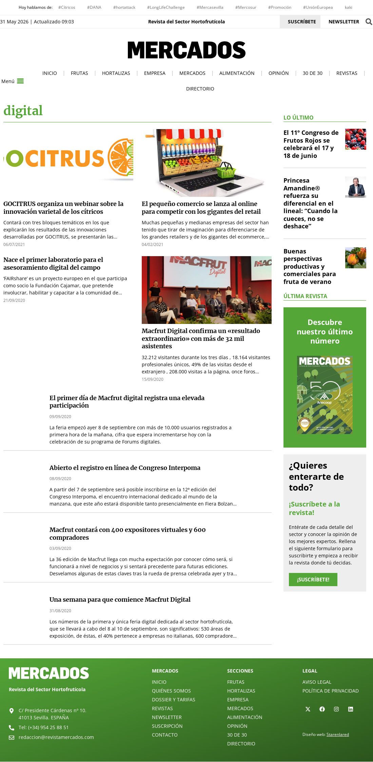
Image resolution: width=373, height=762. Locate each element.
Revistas (346, 73)
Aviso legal (316, 682)
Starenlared (338, 735)
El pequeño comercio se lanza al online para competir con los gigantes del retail (201, 208)
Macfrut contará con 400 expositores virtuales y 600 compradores (128, 534)
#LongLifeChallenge (166, 7)
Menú (8, 81)
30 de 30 (312, 73)
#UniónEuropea (318, 7)
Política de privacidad (330, 691)
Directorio (200, 89)
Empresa (154, 73)
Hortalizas (116, 73)
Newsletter (167, 717)
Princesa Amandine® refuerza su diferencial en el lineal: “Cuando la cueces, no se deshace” (310, 204)
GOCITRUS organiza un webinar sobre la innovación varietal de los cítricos (63, 208)
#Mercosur (245, 7)
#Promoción (279, 7)
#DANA (94, 7)
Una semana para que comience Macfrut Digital (120, 600)
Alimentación (237, 73)
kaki (348, 7)
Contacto (165, 735)
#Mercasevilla (210, 7)
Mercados (192, 73)
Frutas (79, 73)
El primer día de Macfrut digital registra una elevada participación (127, 402)
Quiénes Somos (171, 691)
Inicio (49, 73)
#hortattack (124, 7)
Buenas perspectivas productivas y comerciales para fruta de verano (309, 266)
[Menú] (20, 81)
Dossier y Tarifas (173, 700)
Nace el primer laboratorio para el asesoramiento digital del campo (53, 264)
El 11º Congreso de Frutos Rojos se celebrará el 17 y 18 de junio (311, 144)
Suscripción (167, 726)
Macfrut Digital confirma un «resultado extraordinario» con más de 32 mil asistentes (201, 339)
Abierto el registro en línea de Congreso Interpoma (125, 468)
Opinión (279, 73)
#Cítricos (66, 7)
